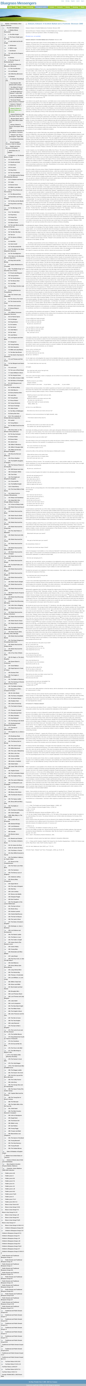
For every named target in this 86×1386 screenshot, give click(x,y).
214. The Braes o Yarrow (15, 850)
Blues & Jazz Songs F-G (12, 1209)
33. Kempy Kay (12, 217)
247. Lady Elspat (13, 956)
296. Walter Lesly (13, 1123)
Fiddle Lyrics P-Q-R (10, 1194)
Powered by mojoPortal (32, 1385)
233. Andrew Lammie (14, 911)
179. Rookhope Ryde (14, 736)
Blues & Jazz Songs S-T (8, 1222)
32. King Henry (12, 214)
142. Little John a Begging (15, 605)
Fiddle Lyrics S (9, 1196)
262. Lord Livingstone (14, 1003)
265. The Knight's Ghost (15, 1011)
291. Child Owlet (12, 1108)
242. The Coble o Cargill (15, 939)
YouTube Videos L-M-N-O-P (9, 1366)
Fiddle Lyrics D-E (10, 1178)
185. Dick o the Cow (13, 753)
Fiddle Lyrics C (9, 1175)
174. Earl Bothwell (13, 718)
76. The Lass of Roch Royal (16, 370)
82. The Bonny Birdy (14, 387)
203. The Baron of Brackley (15, 810)
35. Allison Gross (13, 222)
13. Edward (11, 76)
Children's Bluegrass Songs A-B (14, 1228)
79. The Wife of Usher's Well (16, 378)
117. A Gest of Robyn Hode (15, 504)
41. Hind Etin (12, 241)
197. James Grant (13, 789)
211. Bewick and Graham (15, 838)
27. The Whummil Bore (14, 194)
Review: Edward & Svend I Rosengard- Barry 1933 (16, 126)
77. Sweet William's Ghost (15, 372)
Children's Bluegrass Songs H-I (11, 1235)
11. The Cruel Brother (14, 68)
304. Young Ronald (13, 1145)
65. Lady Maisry (12, 335)
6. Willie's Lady (12, 48)
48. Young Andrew (13, 275)
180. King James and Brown (16, 738)
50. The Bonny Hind (13, 280)
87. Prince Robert (13, 400)
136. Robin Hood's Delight (15, 581)
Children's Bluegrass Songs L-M (11, 1241)
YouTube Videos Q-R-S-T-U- (13, 1369)
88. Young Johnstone (14, 403)
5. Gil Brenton (12, 45)
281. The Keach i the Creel (15, 1072)
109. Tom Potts (12, 474)
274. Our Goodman (13, 1041)
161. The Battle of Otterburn (16, 679)
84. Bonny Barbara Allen (15, 392)
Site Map (67, 1)
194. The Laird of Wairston (15, 780)
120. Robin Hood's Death (15, 515)
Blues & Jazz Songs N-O (12, 1217)
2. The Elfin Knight (13, 34)
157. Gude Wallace (13, 665)
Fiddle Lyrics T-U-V (10, 1199)
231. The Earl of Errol (14, 906)
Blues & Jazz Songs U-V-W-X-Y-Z (14, 1225)
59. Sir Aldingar (12, 319)
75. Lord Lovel (12, 367)
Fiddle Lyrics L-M (10, 1188)
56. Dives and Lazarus (14, 305)
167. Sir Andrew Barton (14, 698)
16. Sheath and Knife (14, 162)
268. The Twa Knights (14, 1020)
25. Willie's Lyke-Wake (14, 187)
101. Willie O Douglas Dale (15, 447)
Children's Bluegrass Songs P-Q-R (11, 1246)
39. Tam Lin (11, 234)
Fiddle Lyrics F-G (10, 1181)
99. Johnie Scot (12, 442)
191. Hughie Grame (13, 770)
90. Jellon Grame (13, 408)
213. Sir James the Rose (15, 845)
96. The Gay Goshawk (14, 434)
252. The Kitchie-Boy (14, 972)
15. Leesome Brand (13, 159)
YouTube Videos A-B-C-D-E (12, 1361)
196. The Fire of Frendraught (16, 787)
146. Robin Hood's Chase (15, 620)
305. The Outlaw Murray (15, 1148)
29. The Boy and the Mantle (15, 201)
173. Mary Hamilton (13, 715)
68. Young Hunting (13, 344)
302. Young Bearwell (14, 1140)
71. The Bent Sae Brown (15, 352)
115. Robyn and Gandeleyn (15, 497)
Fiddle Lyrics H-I (9, 1183)
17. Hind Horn (12, 164)
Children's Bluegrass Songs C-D (14, 1230)
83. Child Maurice (13, 390)
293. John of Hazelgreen (15, 1115)
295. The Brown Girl (13, 1120)
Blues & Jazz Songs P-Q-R (12, 1220)
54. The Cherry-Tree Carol (15, 298)
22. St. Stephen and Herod (15, 179)
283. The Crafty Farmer (14, 1079)
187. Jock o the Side (14, 758)
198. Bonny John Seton (14, 792)
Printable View (38, 1382)
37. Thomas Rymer (13, 229)
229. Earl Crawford (13, 899)
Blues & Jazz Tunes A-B (11, 1204)
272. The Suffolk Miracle (15, 1034)
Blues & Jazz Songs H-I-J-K (9, 1212)
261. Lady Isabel (12, 1000)
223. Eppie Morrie (13, 883)
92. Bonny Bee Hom (13, 413)
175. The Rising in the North (16, 720)
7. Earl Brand (12, 50)
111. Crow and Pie (13, 481)
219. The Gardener (13, 870)
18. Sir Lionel (12, 167)
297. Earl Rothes (13, 1125)
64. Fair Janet (12, 332)
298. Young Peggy (13, 1128)
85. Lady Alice (12, 395)
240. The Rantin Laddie (14, 934)
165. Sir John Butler (13, 693)
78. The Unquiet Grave (14, 375)
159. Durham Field (13, 672)
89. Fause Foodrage (13, 405)
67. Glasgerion (12, 341)
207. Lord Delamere (13, 826)
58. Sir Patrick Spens (14, 316)
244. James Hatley (13, 946)
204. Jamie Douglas (13, 812)
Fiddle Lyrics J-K (10, 1186)
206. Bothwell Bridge (14, 823)
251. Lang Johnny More (14, 969)
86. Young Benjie (13, 398)
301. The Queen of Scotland (16, 1138)
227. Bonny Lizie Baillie (14, 894)
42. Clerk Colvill (12, 244)
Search (77, 1)
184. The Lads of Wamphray (16, 750)
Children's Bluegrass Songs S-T (11, 1248)
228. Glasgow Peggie (14, 896)
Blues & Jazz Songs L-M (12, 1215)
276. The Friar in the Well (15, 1048)
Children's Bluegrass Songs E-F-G (11, 1233)
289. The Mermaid (13, 1101)
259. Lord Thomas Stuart (15, 993)
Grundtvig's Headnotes (16, 139)
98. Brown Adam (13, 439)
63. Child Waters (13, 329)
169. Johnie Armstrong (14, 703)
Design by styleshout (54, 1385)
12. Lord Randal (12, 71)
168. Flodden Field (13, 701)
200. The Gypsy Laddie (14, 799)
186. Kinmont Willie (13, 756)
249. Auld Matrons (13, 963)
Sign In (82, 1)
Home (62, 1)
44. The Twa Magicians (14, 253)
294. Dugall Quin (13, 1118)
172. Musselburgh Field (14, 713)
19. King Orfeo (12, 170)
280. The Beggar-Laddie (15, 1070)
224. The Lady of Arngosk (15, 886)
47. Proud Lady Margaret (15, 273)
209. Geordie (11, 831)
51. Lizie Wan (12, 283)
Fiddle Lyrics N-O (10, 1191)
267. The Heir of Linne (14, 1018)
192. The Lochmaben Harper (16, 773)
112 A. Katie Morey (13, 486)
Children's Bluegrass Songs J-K (11, 1238)
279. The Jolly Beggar (14, 1063)
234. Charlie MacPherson (15, 914)
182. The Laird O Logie (14, 745)
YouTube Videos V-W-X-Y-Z (9, 1372)
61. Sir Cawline (12, 324)
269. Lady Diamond (13, 1023)
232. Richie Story (13, 908)
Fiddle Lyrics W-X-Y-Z (11, 1202)
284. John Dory (12, 1082)
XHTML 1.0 (42, 1385)
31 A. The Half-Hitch (13, 212)
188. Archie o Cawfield (14, 761)
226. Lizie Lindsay (13, 891)
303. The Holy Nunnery (14, 1143)
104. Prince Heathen (14, 458)
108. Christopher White (14, 471)
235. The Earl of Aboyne (15, 916)
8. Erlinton (11, 57)
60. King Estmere (13, 322)
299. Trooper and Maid (14, 1131)
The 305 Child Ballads (13, 27)
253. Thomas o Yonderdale (15, 975)
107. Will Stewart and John (15, 469)
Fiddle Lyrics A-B (10, 1173)
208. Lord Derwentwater (15, 829)
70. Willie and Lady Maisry (15, 349)
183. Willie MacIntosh (14, 748)
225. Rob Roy (12, 889)
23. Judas (11, 182)
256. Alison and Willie (14, 984)
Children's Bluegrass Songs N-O (11, 1243)
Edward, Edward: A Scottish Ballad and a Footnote (15, 110)
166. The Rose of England (15, 695)
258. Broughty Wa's (13, 991)
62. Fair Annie (12, 327)
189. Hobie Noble (13, 763)
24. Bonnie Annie (13, 184)
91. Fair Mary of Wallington (15, 411)
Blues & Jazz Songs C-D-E (12, 1207)
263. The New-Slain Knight (15, 1006)
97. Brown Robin (13, 436)
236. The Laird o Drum (14, 919)
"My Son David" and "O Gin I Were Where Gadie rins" (16, 120)
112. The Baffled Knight (14, 484)
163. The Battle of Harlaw (15, 686)
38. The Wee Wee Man (14, 232)
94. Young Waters (13, 423)
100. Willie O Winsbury (14, 444)
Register (73, 1)
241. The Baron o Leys (14, 937)
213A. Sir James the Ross (15, 847)
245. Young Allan (13, 949)
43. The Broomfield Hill (14, 246)
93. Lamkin (11, 420)
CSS (47, 1385)
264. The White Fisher (14, 1008)
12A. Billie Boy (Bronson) (15, 73)
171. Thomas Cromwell (14, 710)
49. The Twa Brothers (14, 278)
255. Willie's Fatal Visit (14, 981)
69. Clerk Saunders (13, 347)
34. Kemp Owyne (13, 220)
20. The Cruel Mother (14, 172)
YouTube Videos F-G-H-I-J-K (13, 1364)
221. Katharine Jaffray (14, 876)
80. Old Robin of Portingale (15, 380)
